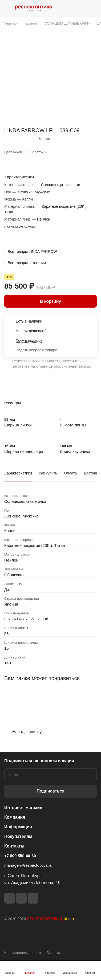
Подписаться (50, 791)
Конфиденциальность (23, 953)
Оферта (53, 953)
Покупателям (18, 836)
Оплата (70, 473)
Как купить (48, 473)
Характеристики (18, 473)
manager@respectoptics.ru (28, 865)
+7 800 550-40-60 (20, 855)
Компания (14, 817)
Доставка (92, 473)
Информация (18, 827)
